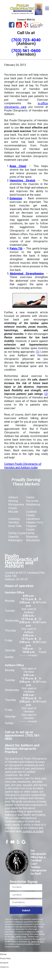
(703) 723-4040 (26, 39)
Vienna (30, 497)
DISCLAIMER (16, 937)
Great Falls (14, 526)
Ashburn (13, 497)
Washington (15, 540)
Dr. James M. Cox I (36, 941)
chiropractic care (15, 107)
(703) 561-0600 (26, 50)
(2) (46, 394)
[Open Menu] (47, 8)
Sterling (13, 501)
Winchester (33, 540)
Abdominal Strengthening (27, 273)
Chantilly (13, 536)
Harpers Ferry (34, 522)
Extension (16, 198)
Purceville (32, 501)
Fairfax (30, 533)
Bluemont (32, 536)
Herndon (13, 522)
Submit (26, 910)
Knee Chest (18, 166)
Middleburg (33, 504)
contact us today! (33, 831)
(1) (37, 351)
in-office (43, 103)
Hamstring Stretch (22, 180)
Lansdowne (33, 518)
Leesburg (14, 518)
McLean (13, 511)
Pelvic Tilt (16, 248)
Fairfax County (17, 533)
